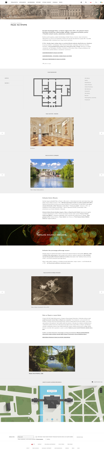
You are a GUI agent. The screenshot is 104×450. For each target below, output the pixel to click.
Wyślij (48, 439)
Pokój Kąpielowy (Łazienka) (90, 97)
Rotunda (86, 95)
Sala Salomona (88, 89)
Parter (7, 78)
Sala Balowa (87, 78)
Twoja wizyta (14, 2)
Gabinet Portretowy (89, 86)
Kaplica (86, 80)
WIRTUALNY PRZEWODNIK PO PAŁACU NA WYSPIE (53, 59)
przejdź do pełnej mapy (97, 382)
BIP (33, 444)
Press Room (70, 444)
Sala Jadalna (87, 93)
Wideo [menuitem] (60, 2)
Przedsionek (87, 99)
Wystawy (38, 2)
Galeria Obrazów (88, 84)
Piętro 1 (7, 83)
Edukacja (55, 2)
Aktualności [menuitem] (22, 2)
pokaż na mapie (46, 63)
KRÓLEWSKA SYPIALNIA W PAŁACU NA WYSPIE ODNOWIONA (56, 337)
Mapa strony (61, 444)
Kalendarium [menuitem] (31, 2)
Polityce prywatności (39, 439)
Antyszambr (87, 91)
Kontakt (39, 444)
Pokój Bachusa (88, 82)
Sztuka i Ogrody (46, 2)
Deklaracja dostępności (50, 444)
